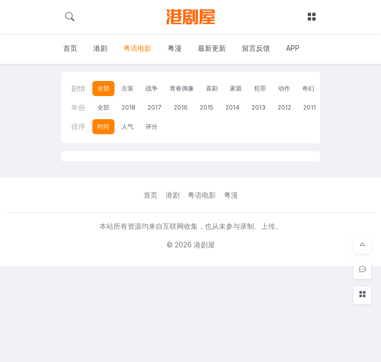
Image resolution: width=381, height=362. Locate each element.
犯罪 (260, 88)
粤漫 (175, 48)
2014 (232, 107)
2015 (206, 107)
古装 (127, 88)
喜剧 (212, 88)
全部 (103, 88)
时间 (103, 126)
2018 (128, 107)
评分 (152, 126)
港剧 (100, 48)
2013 (258, 107)
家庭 (236, 88)
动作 (284, 88)
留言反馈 (256, 48)
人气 (127, 126)
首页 (70, 48)
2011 (309, 107)
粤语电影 (137, 48)
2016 (181, 107)
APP (293, 48)
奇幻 (308, 88)
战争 (152, 88)
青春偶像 (182, 88)
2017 (155, 107)
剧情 (78, 88)
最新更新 (212, 48)
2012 (284, 107)
